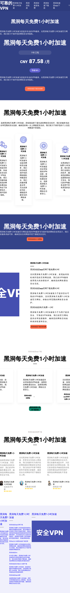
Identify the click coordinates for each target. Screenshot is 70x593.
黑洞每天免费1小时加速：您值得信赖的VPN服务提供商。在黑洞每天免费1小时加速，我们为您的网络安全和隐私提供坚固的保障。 (20, 569)
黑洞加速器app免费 (14, 575)
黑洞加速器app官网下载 (16, 524)
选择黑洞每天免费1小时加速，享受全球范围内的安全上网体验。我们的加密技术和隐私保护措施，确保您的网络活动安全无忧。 (20, 580)
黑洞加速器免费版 (29, 397)
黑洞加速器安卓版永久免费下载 (18, 564)
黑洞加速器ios (13, 552)
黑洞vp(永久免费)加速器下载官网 (18, 541)
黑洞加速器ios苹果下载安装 (35, 409)
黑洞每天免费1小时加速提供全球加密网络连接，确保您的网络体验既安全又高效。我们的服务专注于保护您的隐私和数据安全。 (20, 546)
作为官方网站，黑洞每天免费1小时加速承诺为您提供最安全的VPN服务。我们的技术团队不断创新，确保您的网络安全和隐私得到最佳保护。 (20, 558)
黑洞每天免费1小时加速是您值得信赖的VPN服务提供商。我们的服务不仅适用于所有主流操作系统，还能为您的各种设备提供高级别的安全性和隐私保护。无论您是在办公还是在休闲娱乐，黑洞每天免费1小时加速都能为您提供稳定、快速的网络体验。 (20, 533)
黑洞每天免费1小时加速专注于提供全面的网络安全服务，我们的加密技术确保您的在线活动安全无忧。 (4, 537)
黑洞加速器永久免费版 (35, 239)
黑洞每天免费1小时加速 (44, 514)
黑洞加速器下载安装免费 (35, 89)
